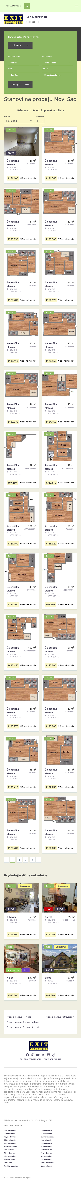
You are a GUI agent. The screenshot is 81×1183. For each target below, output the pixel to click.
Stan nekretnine (9, 1150)
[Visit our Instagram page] (32, 1055)
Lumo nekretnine (47, 1166)
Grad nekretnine (9, 1130)
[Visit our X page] (43, 1055)
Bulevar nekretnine (47, 1137)
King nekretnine (9, 1156)
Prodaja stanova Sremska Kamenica (24, 1027)
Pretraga (20, 85)
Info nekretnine (46, 1134)
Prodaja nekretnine (11, 1166)
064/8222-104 (32, 22)
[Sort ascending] (37, 120)
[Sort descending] (42, 120)
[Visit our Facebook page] (27, 1055)
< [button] (7, 860)
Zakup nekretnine (47, 1163)
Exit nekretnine (46, 1150)
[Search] (27, 6)
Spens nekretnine (10, 1147)
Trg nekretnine (46, 1156)
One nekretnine (46, 1160)
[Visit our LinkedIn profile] (48, 1055)
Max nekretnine (46, 1153)
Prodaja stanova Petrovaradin (60, 1016)
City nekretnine (46, 1130)
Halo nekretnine (46, 1140)
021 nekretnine (9, 1134)
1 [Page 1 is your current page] (12, 859)
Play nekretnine (9, 1153)
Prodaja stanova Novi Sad (19, 1016)
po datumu (11, 121)
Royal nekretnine (10, 1137)
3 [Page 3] (25, 859)
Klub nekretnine (9, 1143)
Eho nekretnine (46, 1143)
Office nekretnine (10, 1140)
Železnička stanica (52, 75)
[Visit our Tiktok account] (53, 1055)
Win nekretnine (46, 1147)
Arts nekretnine (9, 1160)
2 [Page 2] (19, 859)
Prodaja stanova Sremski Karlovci (23, 1022)
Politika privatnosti (30, 1059)
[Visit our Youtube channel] (38, 1055)
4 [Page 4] (32, 859)
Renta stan (8, 1163)
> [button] (38, 860)
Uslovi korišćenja (52, 1059)
